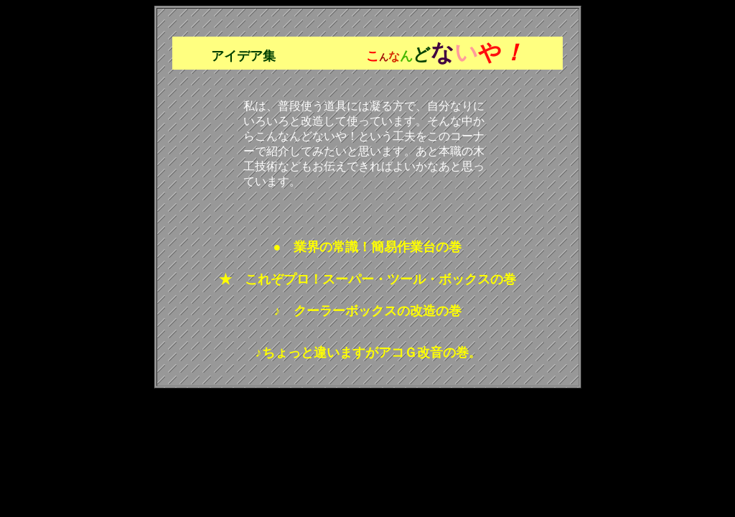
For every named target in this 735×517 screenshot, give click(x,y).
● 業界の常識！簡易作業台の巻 (367, 247)
